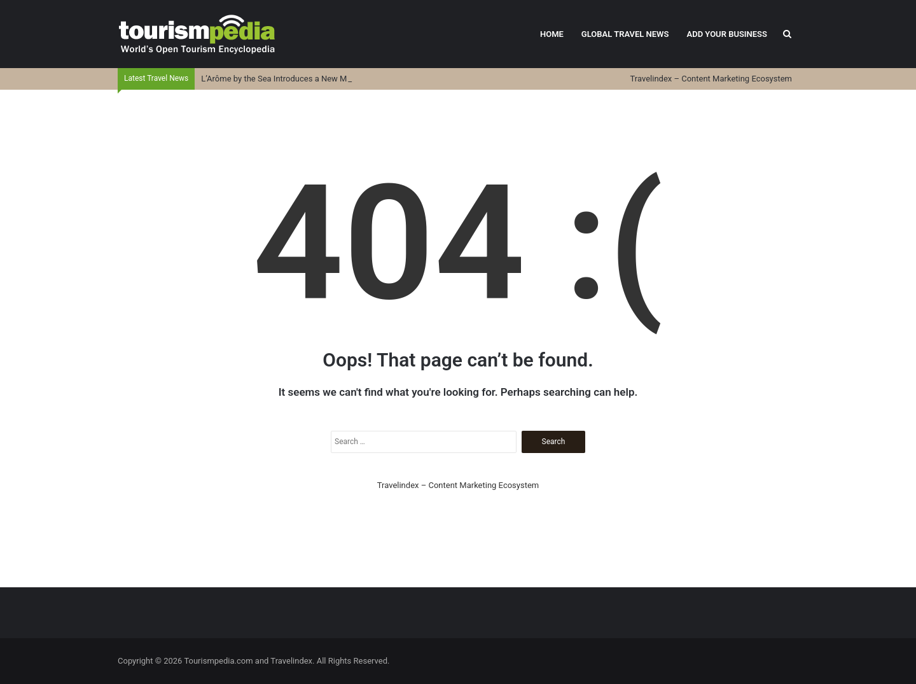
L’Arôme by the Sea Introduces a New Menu (280, 78)
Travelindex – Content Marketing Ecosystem (711, 78)
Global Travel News (625, 34)
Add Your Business (726, 34)
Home (552, 34)
